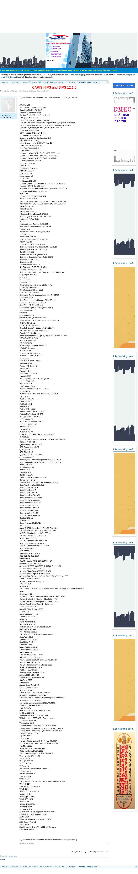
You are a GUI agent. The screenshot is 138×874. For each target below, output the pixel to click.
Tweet (2, 860)
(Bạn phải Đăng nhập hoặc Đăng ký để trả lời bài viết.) (90, 852)
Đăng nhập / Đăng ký (124, 85)
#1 (108, 843)
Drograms (40, 91)
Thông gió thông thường (19, 91)
